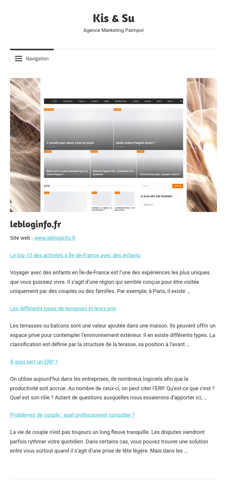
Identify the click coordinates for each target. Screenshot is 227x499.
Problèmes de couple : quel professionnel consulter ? (72, 415)
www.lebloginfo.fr (55, 238)
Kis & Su (113, 17)
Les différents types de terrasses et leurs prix (63, 308)
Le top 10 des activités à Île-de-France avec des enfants (75, 255)
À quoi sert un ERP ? (34, 362)
